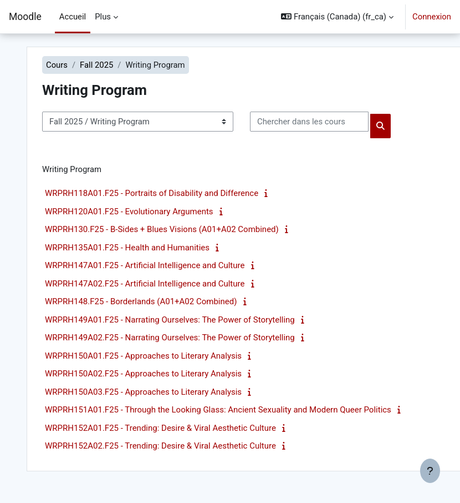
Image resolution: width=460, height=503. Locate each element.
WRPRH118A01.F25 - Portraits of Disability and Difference (151, 193)
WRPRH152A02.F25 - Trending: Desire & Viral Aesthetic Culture (160, 446)
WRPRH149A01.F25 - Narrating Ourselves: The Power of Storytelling (170, 320)
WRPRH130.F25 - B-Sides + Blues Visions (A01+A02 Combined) (162, 229)
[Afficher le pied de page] (430, 471)
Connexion (431, 17)
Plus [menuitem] (103, 17)
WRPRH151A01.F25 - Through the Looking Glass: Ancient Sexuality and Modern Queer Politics (218, 410)
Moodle (25, 16)
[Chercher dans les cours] (309, 122)
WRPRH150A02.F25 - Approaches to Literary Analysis (143, 374)
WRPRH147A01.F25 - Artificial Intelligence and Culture (144, 265)
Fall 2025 (96, 65)
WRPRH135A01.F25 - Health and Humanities (127, 248)
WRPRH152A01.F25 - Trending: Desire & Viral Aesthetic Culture (160, 428)
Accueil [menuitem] (72, 17)
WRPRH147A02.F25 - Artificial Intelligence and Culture (144, 284)
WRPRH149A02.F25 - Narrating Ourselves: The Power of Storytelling (170, 338)
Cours (57, 65)
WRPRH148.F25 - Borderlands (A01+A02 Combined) (141, 301)
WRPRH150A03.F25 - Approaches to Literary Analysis (143, 392)
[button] (337, 16)
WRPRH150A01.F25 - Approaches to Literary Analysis (143, 356)
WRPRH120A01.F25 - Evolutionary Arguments (129, 212)
